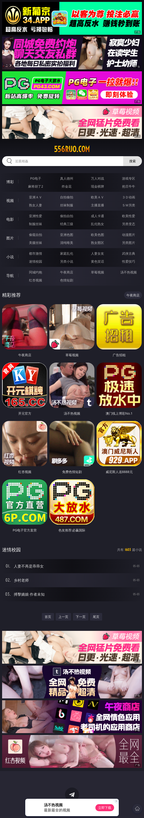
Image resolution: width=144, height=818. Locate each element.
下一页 (81, 616)
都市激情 (35, 253)
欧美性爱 (128, 216)
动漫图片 (128, 234)
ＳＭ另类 (128, 205)
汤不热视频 (128, 272)
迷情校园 (35, 261)
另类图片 (128, 242)
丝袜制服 (66, 205)
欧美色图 (97, 234)
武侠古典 (128, 253)
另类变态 (128, 224)
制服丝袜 (35, 224)
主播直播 (97, 205)
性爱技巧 (128, 261)
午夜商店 (66, 272)
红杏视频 (35, 280)
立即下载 (104, 807)
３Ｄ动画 (128, 197)
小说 (10, 256)
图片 (10, 238)
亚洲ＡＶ (35, 197)
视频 (10, 200)
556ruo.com (72, 149)
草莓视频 (97, 272)
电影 (10, 219)
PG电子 (35, 178)
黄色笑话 (97, 261)
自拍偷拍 (66, 197)
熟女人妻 (35, 205)
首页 (48, 616)
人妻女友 (97, 253)
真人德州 (66, 178)
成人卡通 (97, 216)
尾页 (96, 616)
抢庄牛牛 (128, 186)
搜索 (132, 161)
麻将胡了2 (35, 186)
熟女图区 (97, 242)
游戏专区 (128, 178)
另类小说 (66, 261)
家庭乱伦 (66, 253)
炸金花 (67, 186)
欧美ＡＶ (97, 197)
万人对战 (97, 178)
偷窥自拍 (35, 234)
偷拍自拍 (66, 216)
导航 (10, 275)
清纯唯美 (66, 242)
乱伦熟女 (97, 224)
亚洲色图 (66, 234)
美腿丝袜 (35, 242)
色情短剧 (66, 280)
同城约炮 (35, 272)
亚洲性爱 (35, 216)
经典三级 (66, 224)
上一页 (63, 616)
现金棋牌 (97, 186)
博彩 (10, 181)
